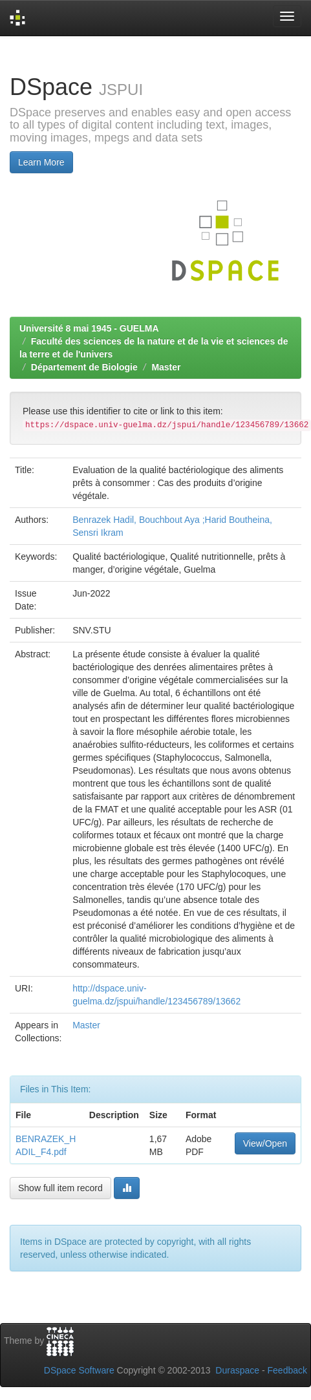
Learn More (41, 162)
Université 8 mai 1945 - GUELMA (89, 328)
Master (165, 367)
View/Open (265, 1143)
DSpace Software (79, 1370)
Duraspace (237, 1370)
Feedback (287, 1370)
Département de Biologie (84, 367)
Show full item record (60, 1188)
